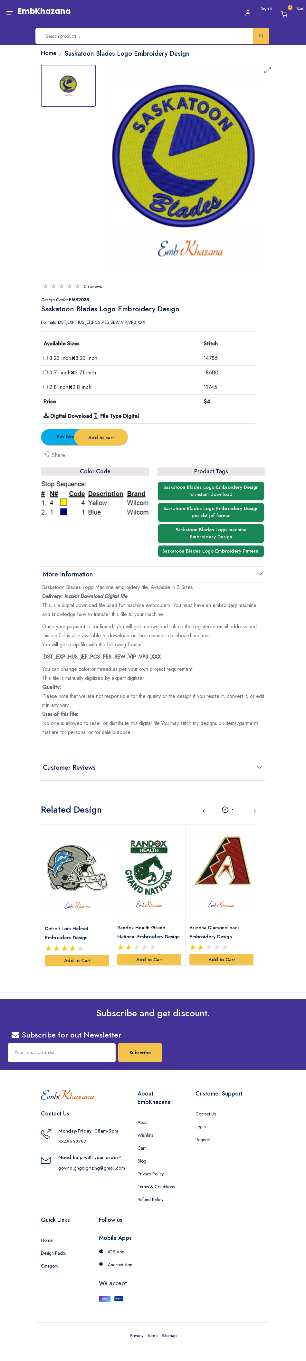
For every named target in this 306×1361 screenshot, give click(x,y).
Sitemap (169, 1328)
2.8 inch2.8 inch (70, 387)
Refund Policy (150, 1192)
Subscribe (140, 1044)
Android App (115, 1257)
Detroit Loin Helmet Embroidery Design (68, 925)
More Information (68, 574)
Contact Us (206, 1106)
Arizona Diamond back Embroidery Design (216, 924)
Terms (152, 1328)
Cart (142, 1140)
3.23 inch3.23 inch (73, 358)
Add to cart (153, 437)
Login (201, 1119)
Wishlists (145, 1127)
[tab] (68, 86)
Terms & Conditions (156, 1179)
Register (203, 1132)
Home (47, 1232)
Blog (142, 1153)
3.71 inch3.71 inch (72, 372)
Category (49, 1258)
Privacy (136, 1328)
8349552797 (72, 1133)
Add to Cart (77, 952)
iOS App (111, 1244)
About (143, 1114)
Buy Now (77, 436)
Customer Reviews (69, 767)
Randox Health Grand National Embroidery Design (143, 924)
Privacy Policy (151, 1166)
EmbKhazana (44, 11)
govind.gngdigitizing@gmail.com (91, 1160)
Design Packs (53, 1245)
